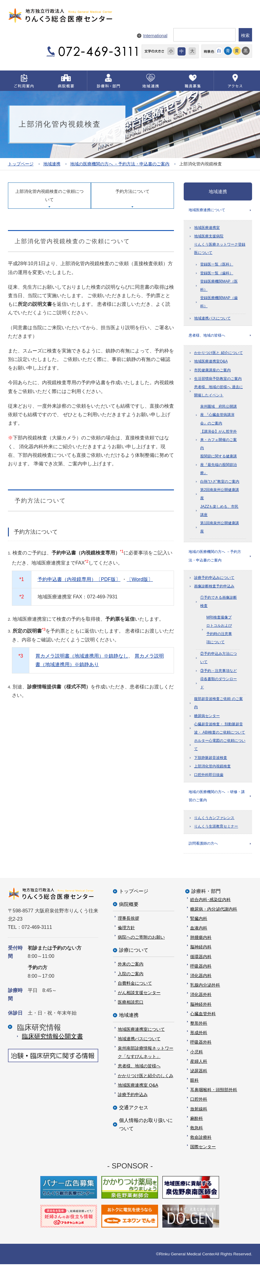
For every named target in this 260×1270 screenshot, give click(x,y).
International (155, 35)
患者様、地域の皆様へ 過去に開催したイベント (218, 393)
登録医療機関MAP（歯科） (219, 303)
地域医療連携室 (207, 228)
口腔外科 (198, 1104)
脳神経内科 (200, 952)
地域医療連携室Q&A (211, 364)
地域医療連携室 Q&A (138, 1090)
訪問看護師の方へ (203, 848)
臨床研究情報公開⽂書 (52, 1041)
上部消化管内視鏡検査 (212, 769)
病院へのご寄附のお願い (141, 942)
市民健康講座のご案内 (212, 372)
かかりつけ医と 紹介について (218, 355)
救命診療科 (200, 1143)
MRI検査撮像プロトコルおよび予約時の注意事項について (219, 633)
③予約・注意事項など (218, 674)
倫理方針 (126, 933)
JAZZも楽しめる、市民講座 (219, 513)
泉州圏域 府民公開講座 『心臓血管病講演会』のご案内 (218, 416)
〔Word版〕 (140, 579)
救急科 (196, 1133)
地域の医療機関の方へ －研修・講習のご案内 (216, 800)
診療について (133, 955)
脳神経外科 (200, 1009)
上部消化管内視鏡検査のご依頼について (49, 195)
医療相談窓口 (130, 1007)
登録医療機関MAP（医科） (219, 286)
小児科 (196, 1057)
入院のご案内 (130, 979)
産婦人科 (198, 1066)
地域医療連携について (207, 210)
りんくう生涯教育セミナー (216, 831)
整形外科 (198, 1028)
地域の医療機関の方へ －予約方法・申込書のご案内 (120, 164)
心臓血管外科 (203, 1019)
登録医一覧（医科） (216, 265)
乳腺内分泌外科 (205, 990)
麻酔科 (196, 1124)
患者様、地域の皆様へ (207, 337)
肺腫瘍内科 (200, 943)
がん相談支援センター (139, 998)
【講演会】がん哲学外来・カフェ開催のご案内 (218, 441)
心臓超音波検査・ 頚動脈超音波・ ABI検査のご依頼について (219, 731)
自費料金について (135, 989)
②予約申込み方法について (218, 661)
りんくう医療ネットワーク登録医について (219, 249)
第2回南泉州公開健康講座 (219, 496)
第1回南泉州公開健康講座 (219, 529)
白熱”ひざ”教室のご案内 (219, 484)
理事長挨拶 (128, 923)
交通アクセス (133, 1113)
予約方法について (132, 191)
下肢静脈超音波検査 (210, 761)
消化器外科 (200, 1000)
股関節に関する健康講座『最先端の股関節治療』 (218, 466)
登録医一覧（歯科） (216, 274)
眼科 (194, 1086)
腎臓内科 (198, 924)
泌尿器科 (198, 1076)
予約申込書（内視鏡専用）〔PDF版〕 (79, 579)
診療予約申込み (133, 1100)
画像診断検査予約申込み (214, 589)
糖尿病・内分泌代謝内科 (213, 914)
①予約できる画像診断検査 (218, 605)
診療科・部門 (206, 897)
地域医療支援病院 (208, 237)
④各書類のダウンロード (218, 686)
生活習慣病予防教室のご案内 (218, 381)
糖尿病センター (207, 719)
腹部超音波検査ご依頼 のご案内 (218, 706)
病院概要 (129, 909)
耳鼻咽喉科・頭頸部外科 (213, 1095)
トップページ (21, 164)
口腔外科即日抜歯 (208, 778)
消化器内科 (200, 981)
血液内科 (198, 933)
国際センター (203, 1152)
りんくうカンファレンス (214, 822)
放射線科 (198, 1114)
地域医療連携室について (141, 1034)
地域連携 (51, 164)
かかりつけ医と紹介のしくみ (145, 1081)
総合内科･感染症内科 (210, 905)
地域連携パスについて (212, 319)
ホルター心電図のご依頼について (219, 748)
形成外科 (198, 1038)
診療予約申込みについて (214, 581)
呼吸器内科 (200, 971)
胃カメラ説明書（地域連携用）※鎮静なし (81, 655)
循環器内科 (200, 962)
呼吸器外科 (200, 1047)
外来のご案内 (130, 969)
